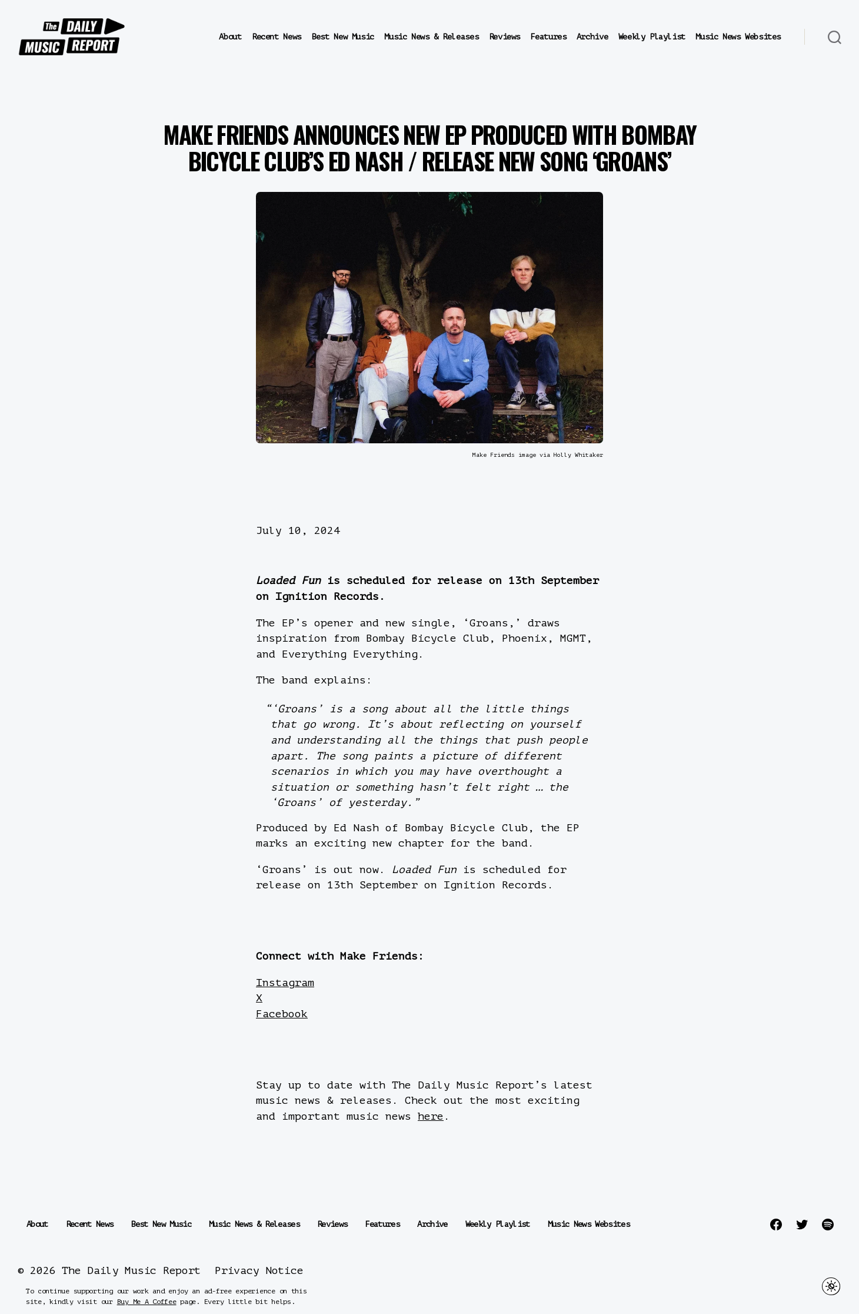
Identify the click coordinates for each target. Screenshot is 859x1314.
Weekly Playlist (651, 36)
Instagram (285, 982)
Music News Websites (738, 36)
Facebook (282, 1014)
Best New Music (342, 36)
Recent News (276, 36)
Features (548, 36)
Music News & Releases (431, 36)
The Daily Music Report (131, 1270)
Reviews (504, 36)
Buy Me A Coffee (147, 1302)
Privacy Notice (259, 1270)
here (431, 1116)
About (230, 36)
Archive (592, 36)
